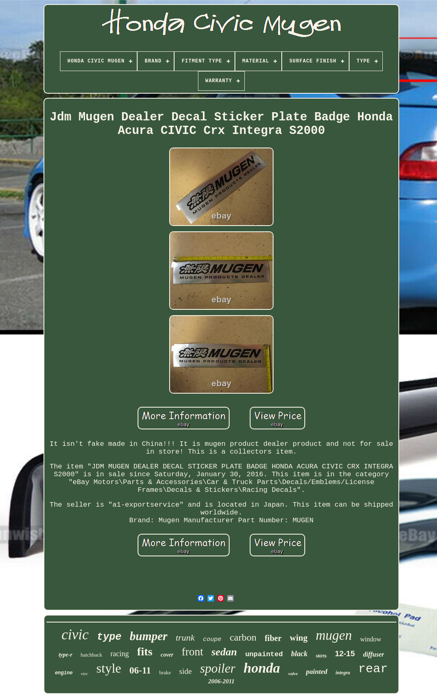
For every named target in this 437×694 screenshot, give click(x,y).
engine (64, 673)
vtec (84, 673)
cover (167, 655)
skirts (321, 656)
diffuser (373, 654)
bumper (149, 636)
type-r (65, 655)
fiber (272, 638)
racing (119, 654)
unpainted (264, 654)
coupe (212, 639)
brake (165, 672)
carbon (243, 637)
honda (262, 668)
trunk (185, 637)
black (299, 654)
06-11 (140, 670)
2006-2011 (221, 681)
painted (316, 672)
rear (373, 669)
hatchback (91, 655)
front (192, 652)
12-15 (345, 653)
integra (343, 673)
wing (299, 638)
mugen (334, 635)
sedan (224, 652)
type (109, 637)
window (371, 639)
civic (75, 635)
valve (293, 673)
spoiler (217, 668)
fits (144, 651)
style (109, 668)
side (185, 671)
